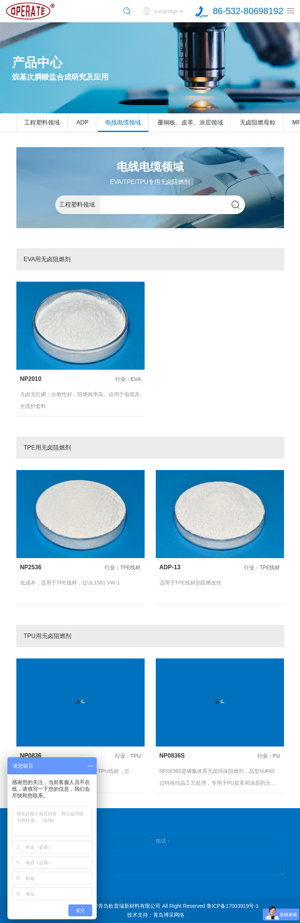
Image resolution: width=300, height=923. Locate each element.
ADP (82, 122)
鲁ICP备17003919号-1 (233, 906)
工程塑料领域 (42, 122)
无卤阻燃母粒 (257, 122)
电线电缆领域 (123, 122)
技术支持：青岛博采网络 (155, 915)
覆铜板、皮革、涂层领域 (190, 122)
